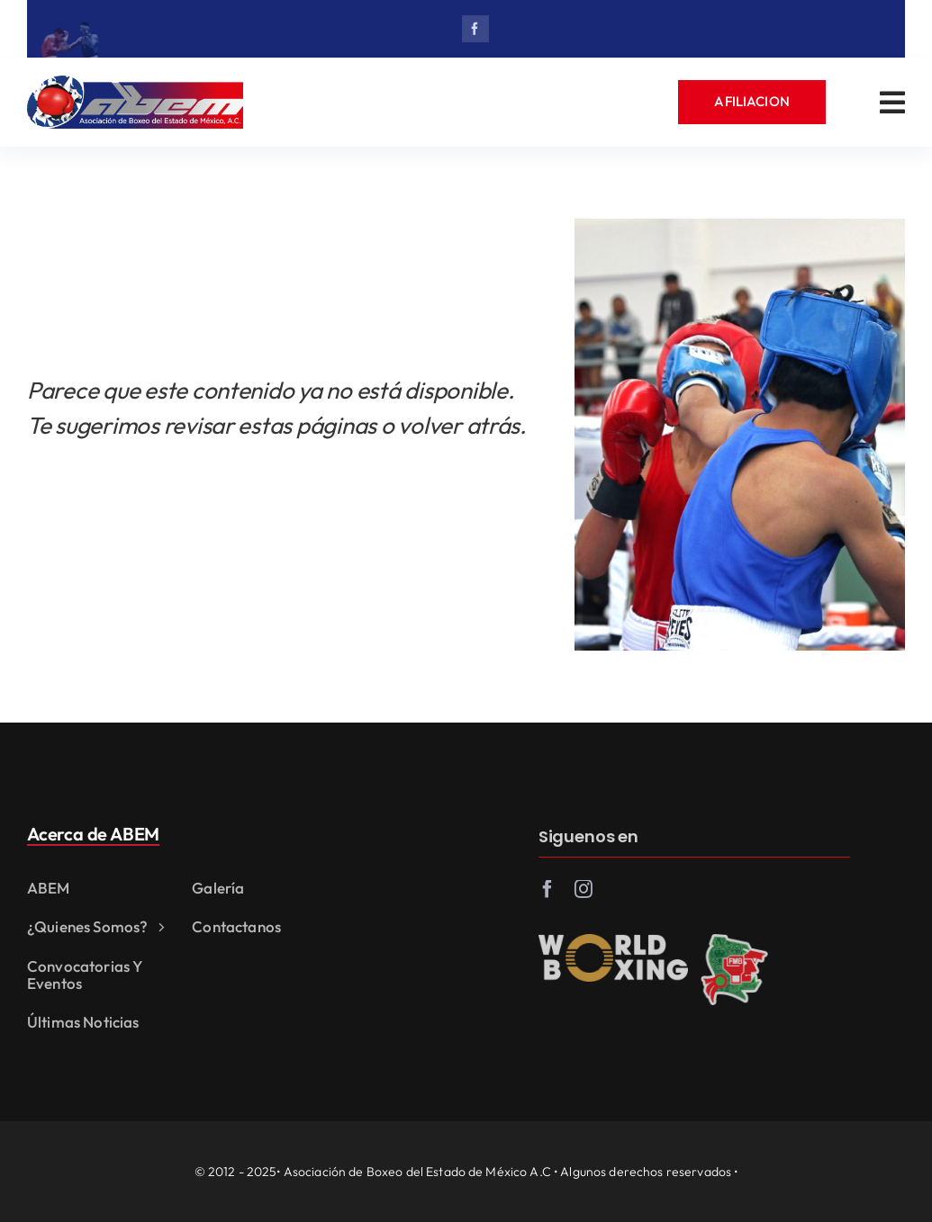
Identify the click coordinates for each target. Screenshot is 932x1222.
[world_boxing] (613, 946)
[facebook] (475, 28)
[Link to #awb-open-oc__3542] (892, 102)
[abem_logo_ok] (135, 83)
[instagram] (584, 894)
